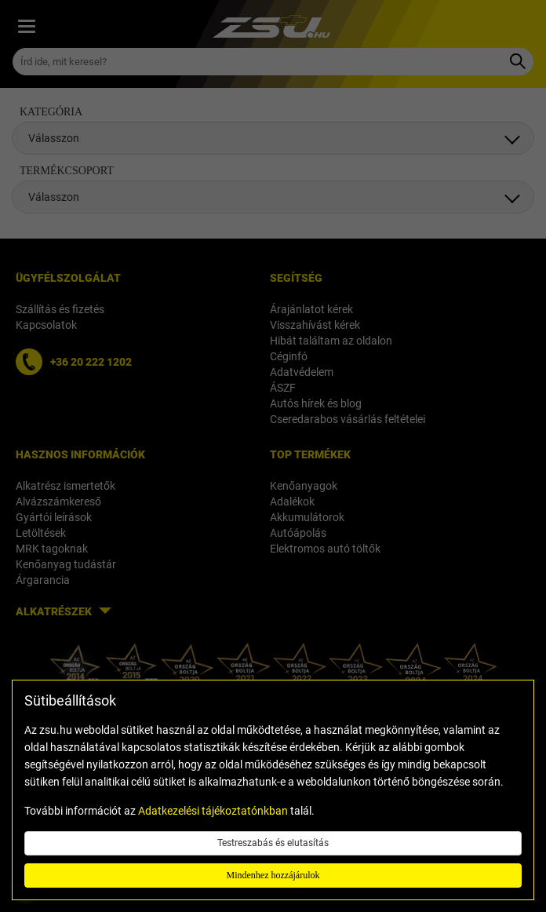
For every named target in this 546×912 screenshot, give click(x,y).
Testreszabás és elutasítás (273, 842)
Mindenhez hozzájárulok (273, 875)
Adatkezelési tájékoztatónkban (213, 810)
